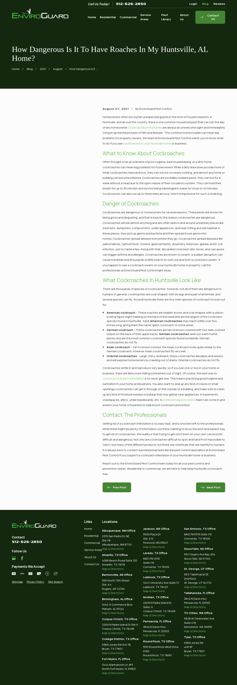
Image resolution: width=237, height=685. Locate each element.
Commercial (92, 543)
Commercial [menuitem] (128, 17)
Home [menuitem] (92, 17)
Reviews (219, 4)
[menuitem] (17, 582)
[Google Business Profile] (14, 558)
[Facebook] (22, 558)
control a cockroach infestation (123, 378)
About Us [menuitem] (184, 17)
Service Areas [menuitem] (145, 17)
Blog (205, 4)
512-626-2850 (131, 4)
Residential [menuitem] (108, 17)
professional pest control (178, 400)
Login (193, 4)
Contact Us (91, 564)
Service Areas (93, 550)
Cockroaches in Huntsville (145, 127)
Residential (91, 536)
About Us (90, 557)
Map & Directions (113, 549)
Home (88, 529)
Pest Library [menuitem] (166, 17)
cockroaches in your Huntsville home (147, 143)
